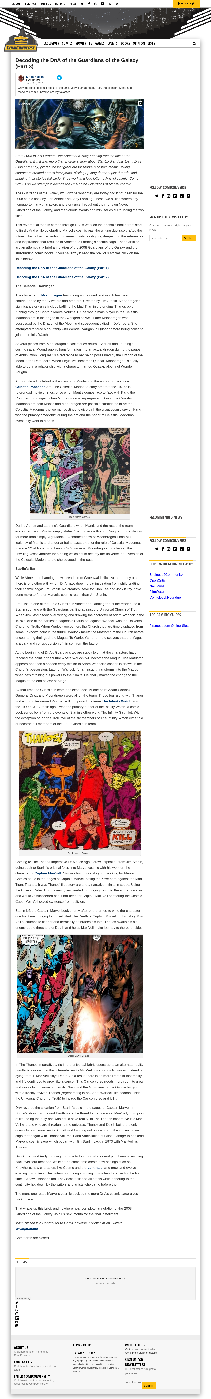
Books (125, 43)
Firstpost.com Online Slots (169, 626)
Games (100, 43)
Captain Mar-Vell (48, 873)
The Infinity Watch (116, 701)
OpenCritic (157, 580)
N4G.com (156, 586)
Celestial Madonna (30, 387)
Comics (67, 43)
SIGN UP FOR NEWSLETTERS (168, 217)
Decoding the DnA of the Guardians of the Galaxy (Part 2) (62, 277)
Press (73, 4)
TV (90, 43)
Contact (30, 4)
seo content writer (145, 1349)
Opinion (139, 43)
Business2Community (166, 575)
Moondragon (52, 295)
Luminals (94, 1168)
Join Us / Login (186, 3)
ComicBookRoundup (165, 597)
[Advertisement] (109, 23)
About (16, 4)
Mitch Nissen (35, 76)
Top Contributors (53, 4)
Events (113, 43)
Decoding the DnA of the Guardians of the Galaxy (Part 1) (62, 268)
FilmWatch (157, 592)
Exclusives (51, 43)
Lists (151, 43)
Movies (80, 43)
